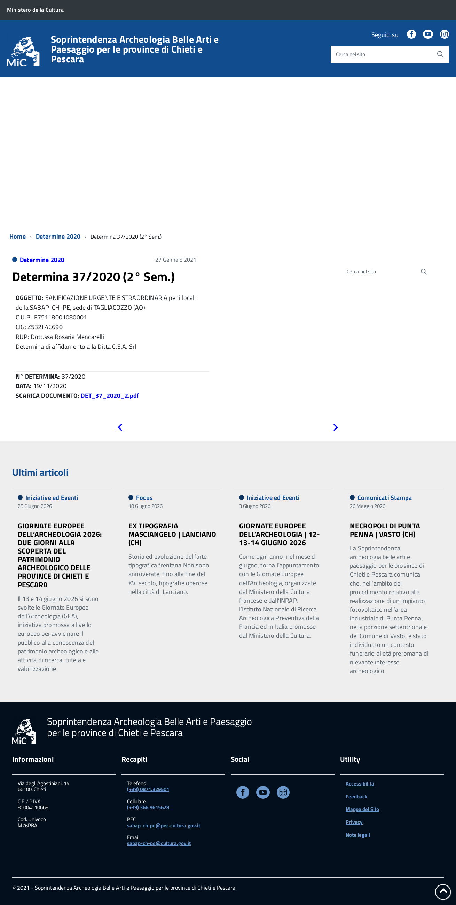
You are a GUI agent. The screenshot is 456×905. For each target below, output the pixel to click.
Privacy (354, 822)
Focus (144, 497)
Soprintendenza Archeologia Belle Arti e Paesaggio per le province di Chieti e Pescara (135, 49)
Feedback (357, 796)
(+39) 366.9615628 (148, 807)
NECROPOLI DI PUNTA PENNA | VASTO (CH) (385, 530)
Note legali (358, 835)
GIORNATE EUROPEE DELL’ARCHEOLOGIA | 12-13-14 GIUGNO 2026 (279, 534)
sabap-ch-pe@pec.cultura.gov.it (163, 825)
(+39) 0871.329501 (148, 789)
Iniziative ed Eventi (52, 497)
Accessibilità (360, 784)
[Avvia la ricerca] (440, 54)
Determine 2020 (58, 236)
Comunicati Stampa (384, 497)
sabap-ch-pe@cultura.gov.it (159, 843)
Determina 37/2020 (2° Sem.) (93, 276)
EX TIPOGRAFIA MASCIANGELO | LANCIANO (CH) (172, 534)
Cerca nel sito (350, 54)
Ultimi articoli (40, 472)
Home (17, 236)
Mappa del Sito (362, 809)
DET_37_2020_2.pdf (110, 395)
